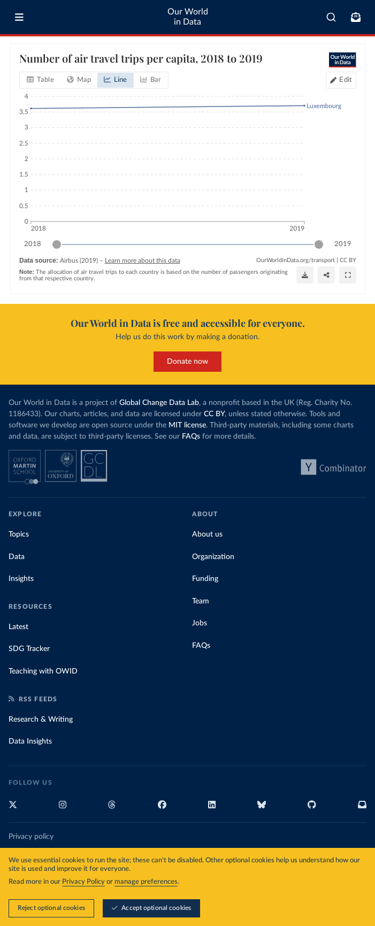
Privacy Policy (83, 882)
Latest (18, 627)
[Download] (304, 275)
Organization (213, 557)
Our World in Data (187, 16)
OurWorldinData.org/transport (295, 260)
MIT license (187, 425)
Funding (205, 579)
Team (200, 601)
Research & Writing (41, 719)
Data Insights (30, 741)
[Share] (326, 275)
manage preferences (146, 882)
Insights (21, 579)
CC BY (348, 260)
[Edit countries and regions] (341, 80)
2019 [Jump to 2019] (342, 243)
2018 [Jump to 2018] (32, 243)
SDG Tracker (29, 649)
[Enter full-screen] (347, 275)
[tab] (40, 80)
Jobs (199, 623)
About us (207, 534)
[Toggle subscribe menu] (355, 17)
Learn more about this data (142, 260)
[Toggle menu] (19, 17)
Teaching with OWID (43, 671)
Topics (19, 534)
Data (17, 557)
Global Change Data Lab (159, 403)
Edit (345, 79)
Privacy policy (31, 836)
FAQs (191, 436)
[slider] (56, 244)
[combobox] (331, 17)
